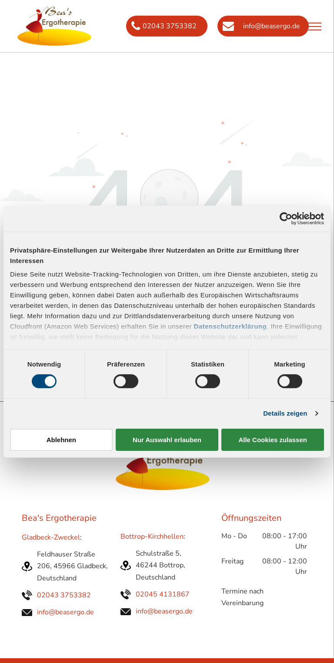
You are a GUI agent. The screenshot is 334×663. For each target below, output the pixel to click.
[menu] (315, 26)
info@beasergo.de (65, 612)
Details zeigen (285, 413)
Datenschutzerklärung (230, 326)
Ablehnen (61, 439)
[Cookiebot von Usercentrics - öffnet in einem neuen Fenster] (286, 218)
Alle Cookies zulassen (272, 439)
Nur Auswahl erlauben (167, 439)
